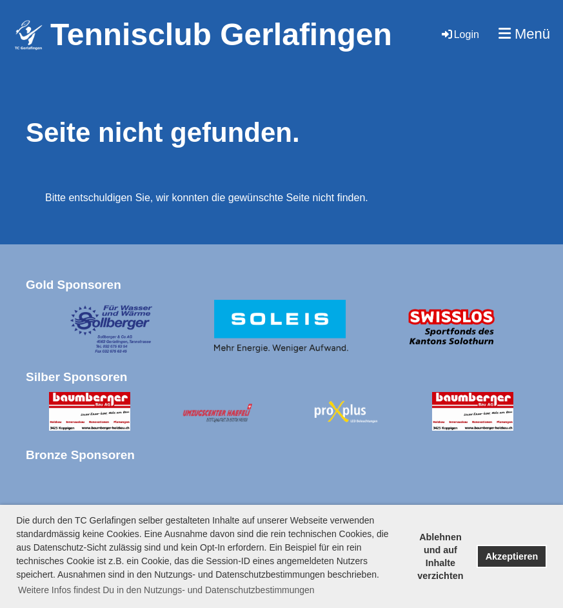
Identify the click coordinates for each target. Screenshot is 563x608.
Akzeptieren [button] (512, 556)
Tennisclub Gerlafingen (221, 34)
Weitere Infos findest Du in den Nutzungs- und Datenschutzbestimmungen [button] (166, 590)
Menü (524, 34)
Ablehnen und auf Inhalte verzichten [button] (440, 556)
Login (459, 34)
